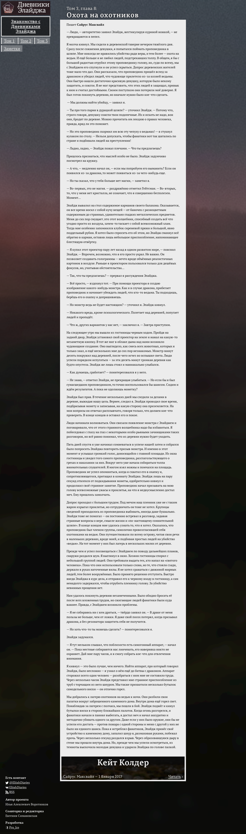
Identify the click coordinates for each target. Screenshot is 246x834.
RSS (12, 792)
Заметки (12, 48)
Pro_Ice (14, 827)
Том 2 (26, 41)
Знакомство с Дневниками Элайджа (25, 26)
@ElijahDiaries (19, 782)
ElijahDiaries (18, 787)
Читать (174, 776)
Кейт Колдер (123, 762)
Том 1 (9, 41)
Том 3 (42, 41)
